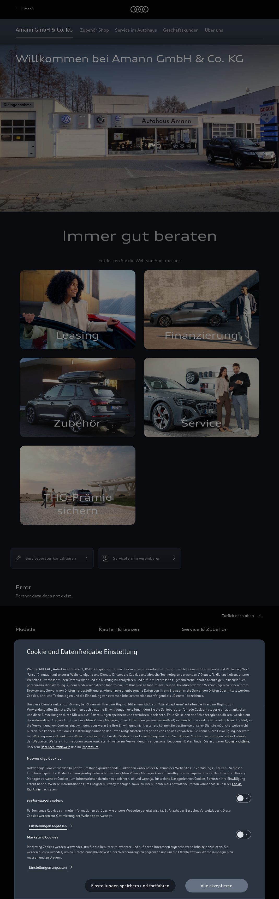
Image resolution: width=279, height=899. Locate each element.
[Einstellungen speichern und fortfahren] (130, 885)
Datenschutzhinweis (55, 747)
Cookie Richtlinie (237, 741)
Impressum (90, 747)
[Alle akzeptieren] (216, 885)
